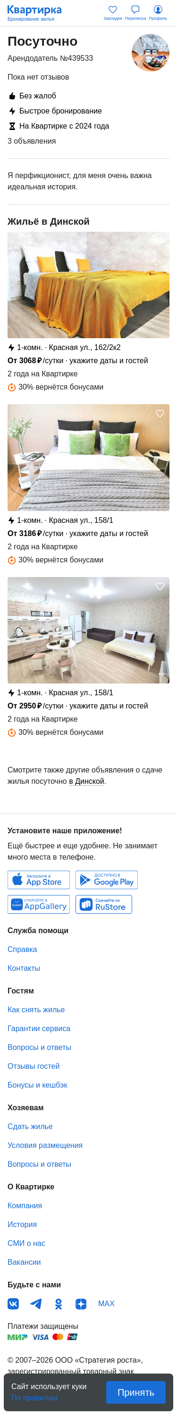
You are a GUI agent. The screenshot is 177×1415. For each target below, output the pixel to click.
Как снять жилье (36, 1010)
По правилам (34, 1395)
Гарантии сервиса (39, 1029)
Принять (136, 1392)
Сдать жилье (30, 1126)
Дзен (81, 1303)
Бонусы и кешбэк (37, 1085)
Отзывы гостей (33, 1066)
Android (107, 879)
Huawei (39, 904)
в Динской (86, 781)
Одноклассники (58, 1303)
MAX (106, 1304)
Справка (22, 949)
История (22, 1224)
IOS (39, 879)
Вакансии (24, 1262)
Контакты (24, 968)
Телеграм (36, 1303)
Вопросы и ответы (39, 1047)
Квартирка (39, 13)
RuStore (104, 904)
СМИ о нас (26, 1243)
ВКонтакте (13, 1303)
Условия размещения (45, 1145)
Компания (25, 1206)
